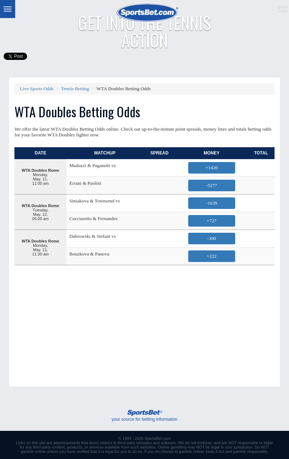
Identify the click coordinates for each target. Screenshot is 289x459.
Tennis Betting (75, 88)
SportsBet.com (157, 438)
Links (20, 443)
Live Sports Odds (36, 88)
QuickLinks (282, 9)
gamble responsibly (250, 451)
